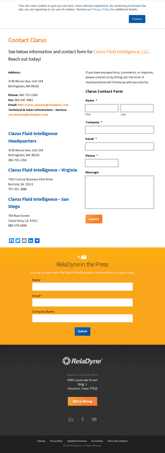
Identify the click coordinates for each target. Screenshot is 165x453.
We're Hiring (82, 401)
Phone (92, 156)
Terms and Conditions (118, 441)
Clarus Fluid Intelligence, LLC (121, 51)
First (88, 114)
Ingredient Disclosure (77, 441)
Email (91, 139)
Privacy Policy (101, 9)
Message (92, 172)
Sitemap (41, 441)
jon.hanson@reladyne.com (28, 114)
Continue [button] (137, 19)
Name (91, 100)
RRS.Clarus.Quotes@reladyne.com (43, 105)
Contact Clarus (27, 40)
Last (123, 114)
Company (94, 122)
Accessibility (97, 441)
